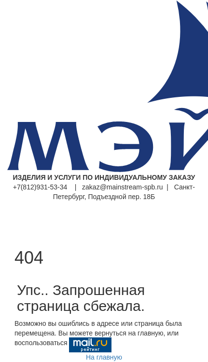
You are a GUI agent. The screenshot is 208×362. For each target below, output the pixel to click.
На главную (104, 357)
